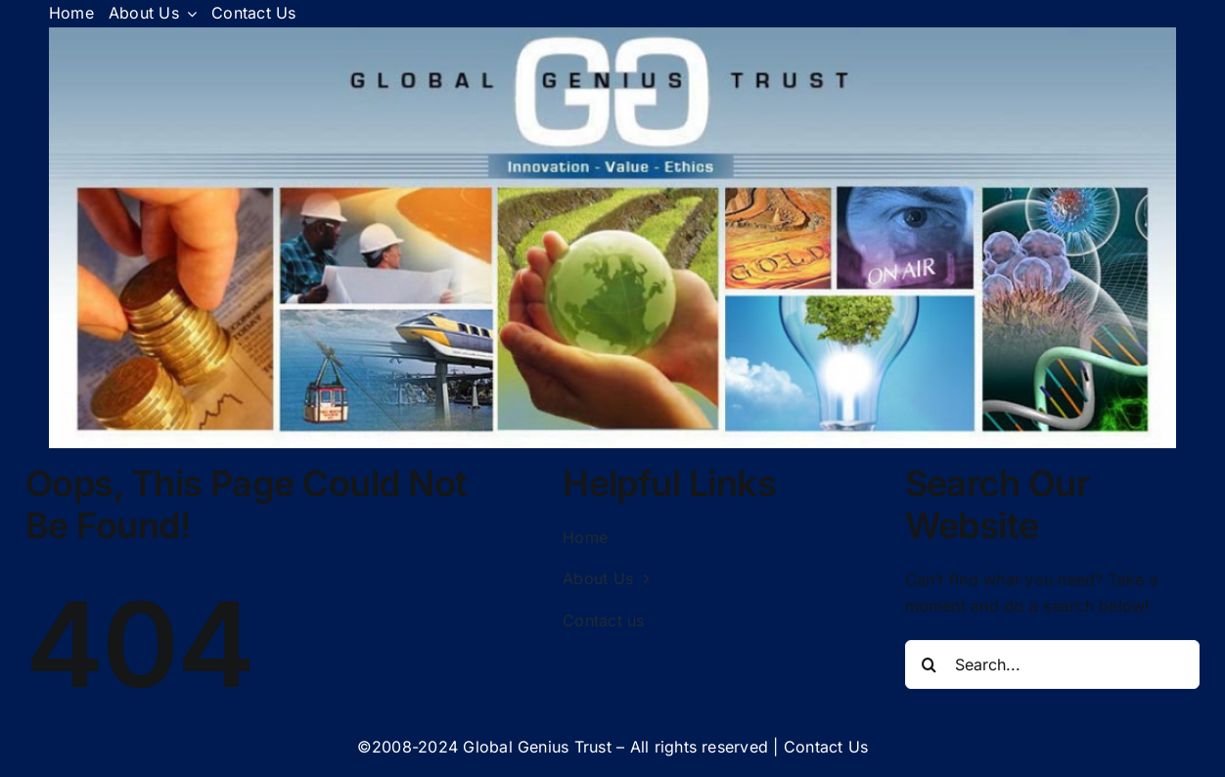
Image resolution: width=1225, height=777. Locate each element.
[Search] (929, 664)
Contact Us (826, 746)
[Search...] (1053, 664)
